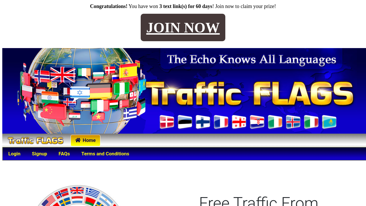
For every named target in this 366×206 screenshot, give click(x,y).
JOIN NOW (183, 27)
